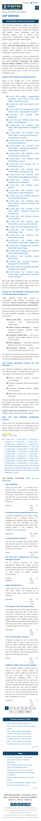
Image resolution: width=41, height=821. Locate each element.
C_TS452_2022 (20, 442)
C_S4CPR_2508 (9, 463)
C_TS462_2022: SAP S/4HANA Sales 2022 (23, 227)
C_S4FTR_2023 (33, 444)
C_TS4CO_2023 (9, 453)
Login (27, 3)
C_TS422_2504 (33, 458)
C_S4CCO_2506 (21, 461)
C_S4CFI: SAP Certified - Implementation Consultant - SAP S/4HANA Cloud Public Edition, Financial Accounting (23, 99)
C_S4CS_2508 (33, 463)
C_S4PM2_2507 (33, 461)
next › (21, 712)
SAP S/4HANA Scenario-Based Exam (16, 465)
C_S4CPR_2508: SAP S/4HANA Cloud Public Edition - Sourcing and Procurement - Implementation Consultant (23, 135)
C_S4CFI (15, 472)
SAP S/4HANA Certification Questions (16, 446)
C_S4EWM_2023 (9, 451)
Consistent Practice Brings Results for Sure (21, 512)
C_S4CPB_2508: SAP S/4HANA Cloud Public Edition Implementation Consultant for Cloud (23, 127)
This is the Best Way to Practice (17, 637)
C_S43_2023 (33, 453)
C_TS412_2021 (21, 439)
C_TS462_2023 (10, 449)
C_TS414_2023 (33, 449)
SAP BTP (31, 411)
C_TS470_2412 (33, 456)
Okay (5, 434)
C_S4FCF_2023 (22, 449)
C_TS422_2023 (34, 446)
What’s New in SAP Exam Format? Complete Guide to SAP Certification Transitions (21, 772)
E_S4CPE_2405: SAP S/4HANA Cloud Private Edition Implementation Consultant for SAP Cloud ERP (23, 274)
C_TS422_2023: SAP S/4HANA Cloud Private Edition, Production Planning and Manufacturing (23, 203)
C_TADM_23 (8, 442)
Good (7, 434)
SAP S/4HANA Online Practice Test (23, 468)
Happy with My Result (13, 585)
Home (4, 12)
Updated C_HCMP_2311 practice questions (21, 665)
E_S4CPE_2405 (9, 456)
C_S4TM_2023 (33, 451)
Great (9, 434)
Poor (3, 434)
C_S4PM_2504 (21, 458)
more (36, 747)
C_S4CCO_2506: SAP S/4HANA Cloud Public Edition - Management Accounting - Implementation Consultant (23, 148)
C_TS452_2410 (21, 456)
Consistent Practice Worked (16, 538)
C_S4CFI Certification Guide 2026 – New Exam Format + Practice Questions (20, 760)
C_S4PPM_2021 (9, 444)
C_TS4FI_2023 (21, 451)
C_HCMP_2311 (21, 444)
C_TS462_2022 (33, 439)
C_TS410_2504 (9, 458)
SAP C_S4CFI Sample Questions (19, 723)
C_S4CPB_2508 (22, 463)
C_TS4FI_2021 (9, 439)
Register (35, 3)
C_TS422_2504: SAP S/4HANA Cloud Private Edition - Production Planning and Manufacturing (23, 211)
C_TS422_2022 (32, 442)
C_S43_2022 (22, 453)
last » (28, 712)
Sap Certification (12, 484)
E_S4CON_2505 (9, 461)
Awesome (10, 434)
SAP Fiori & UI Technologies (23, 413)
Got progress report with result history (20, 606)
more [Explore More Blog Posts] (36, 788)
